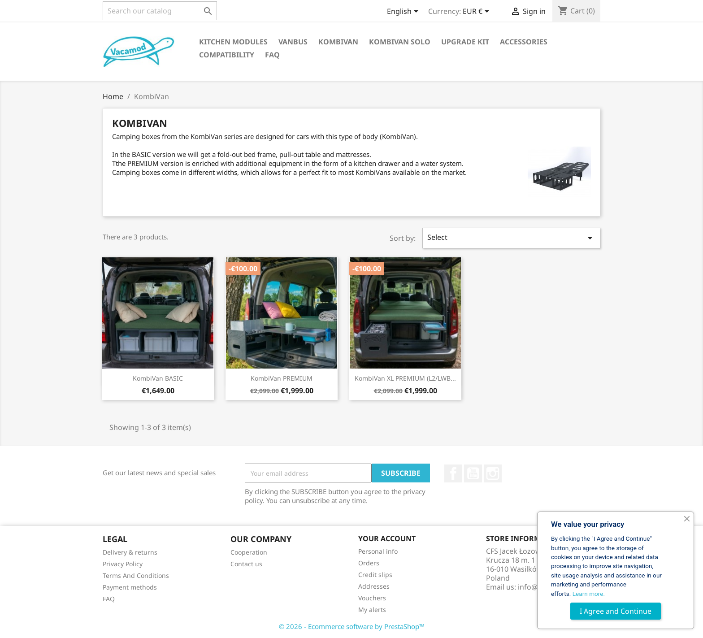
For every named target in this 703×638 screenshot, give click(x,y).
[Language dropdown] (404, 12)
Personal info (378, 551)
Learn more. (589, 593)
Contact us (246, 564)
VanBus (293, 42)
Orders (368, 563)
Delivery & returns (130, 552)
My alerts (372, 609)
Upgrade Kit (465, 42)
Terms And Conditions (136, 575)
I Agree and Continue (615, 611)
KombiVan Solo (399, 42)
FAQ (272, 55)
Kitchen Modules (233, 42)
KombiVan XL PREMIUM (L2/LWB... (405, 378)
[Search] (160, 10)
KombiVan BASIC (158, 378)
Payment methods (130, 587)
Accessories (523, 42)
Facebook (453, 473)
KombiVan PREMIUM (281, 378)
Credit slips (375, 574)
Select (511, 237)
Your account (387, 538)
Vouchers (372, 598)
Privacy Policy (123, 564)
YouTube (473, 473)
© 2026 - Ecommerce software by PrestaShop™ (352, 626)
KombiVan (338, 42)
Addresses (374, 586)
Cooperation (248, 552)
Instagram (493, 473)
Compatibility (226, 55)
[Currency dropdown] (477, 12)
